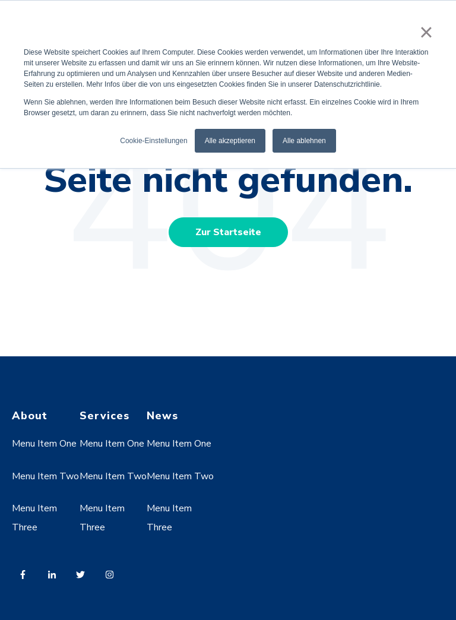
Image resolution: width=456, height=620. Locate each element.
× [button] (426, 32)
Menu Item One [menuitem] (44, 443)
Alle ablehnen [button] (304, 141)
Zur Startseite (228, 232)
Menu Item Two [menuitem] (45, 476)
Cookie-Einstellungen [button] (153, 141)
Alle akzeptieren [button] (230, 141)
